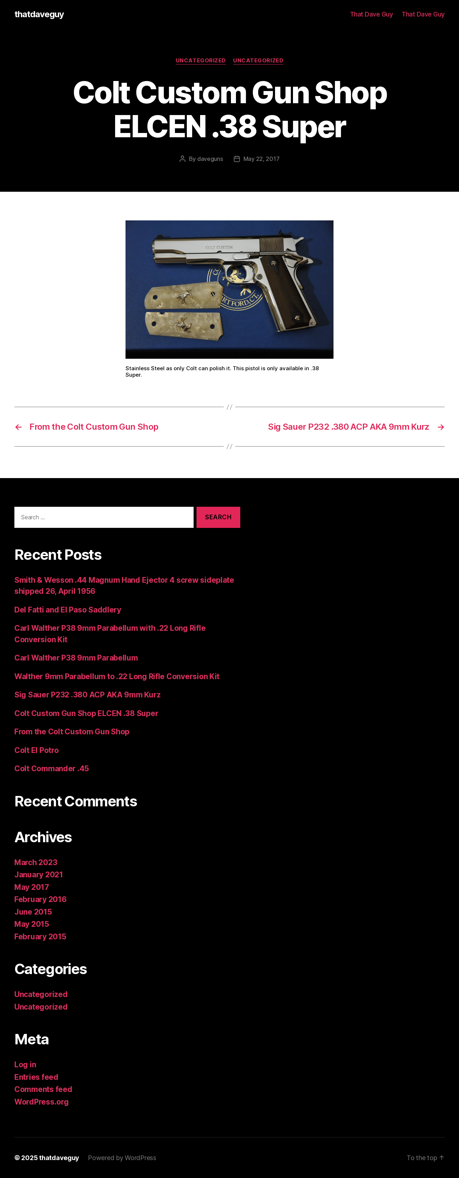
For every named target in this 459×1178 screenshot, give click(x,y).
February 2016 (40, 899)
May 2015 (31, 924)
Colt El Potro (36, 750)
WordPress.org (41, 1101)
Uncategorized (201, 60)
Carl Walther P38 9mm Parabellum (76, 657)
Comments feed (43, 1089)
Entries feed (36, 1077)
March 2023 (35, 862)
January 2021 (38, 874)
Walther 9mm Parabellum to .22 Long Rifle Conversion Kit (116, 676)
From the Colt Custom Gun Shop (71, 731)
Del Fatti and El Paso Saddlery (67, 609)
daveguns (210, 158)
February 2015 (40, 936)
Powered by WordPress (122, 1158)
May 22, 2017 (261, 158)
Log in (25, 1064)
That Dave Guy (371, 14)
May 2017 (31, 887)
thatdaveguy (39, 14)
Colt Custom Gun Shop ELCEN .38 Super (86, 713)
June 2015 (33, 911)
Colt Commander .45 (51, 768)
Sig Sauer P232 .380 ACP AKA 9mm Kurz (87, 694)
